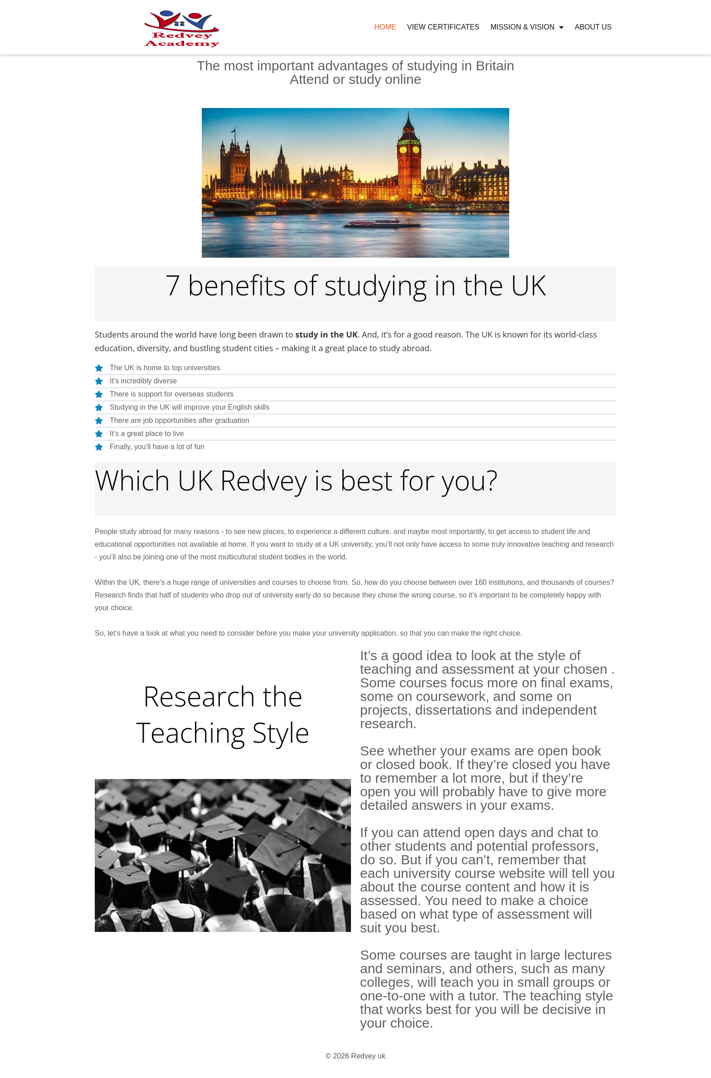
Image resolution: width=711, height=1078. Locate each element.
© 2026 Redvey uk (355, 1056)
